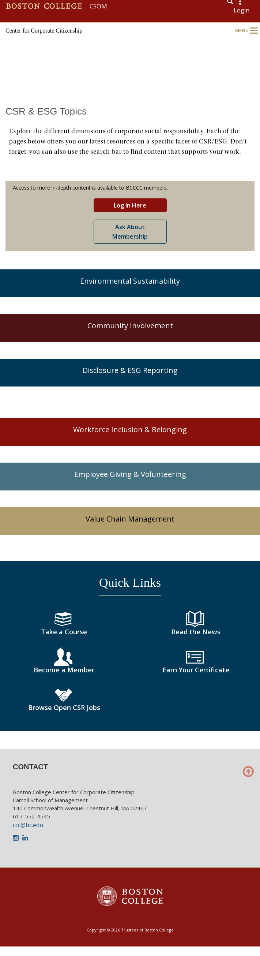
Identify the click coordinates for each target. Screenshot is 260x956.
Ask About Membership (130, 231)
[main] (130, 422)
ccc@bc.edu (28, 825)
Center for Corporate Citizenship (43, 30)
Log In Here (130, 205)
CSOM (98, 6)
